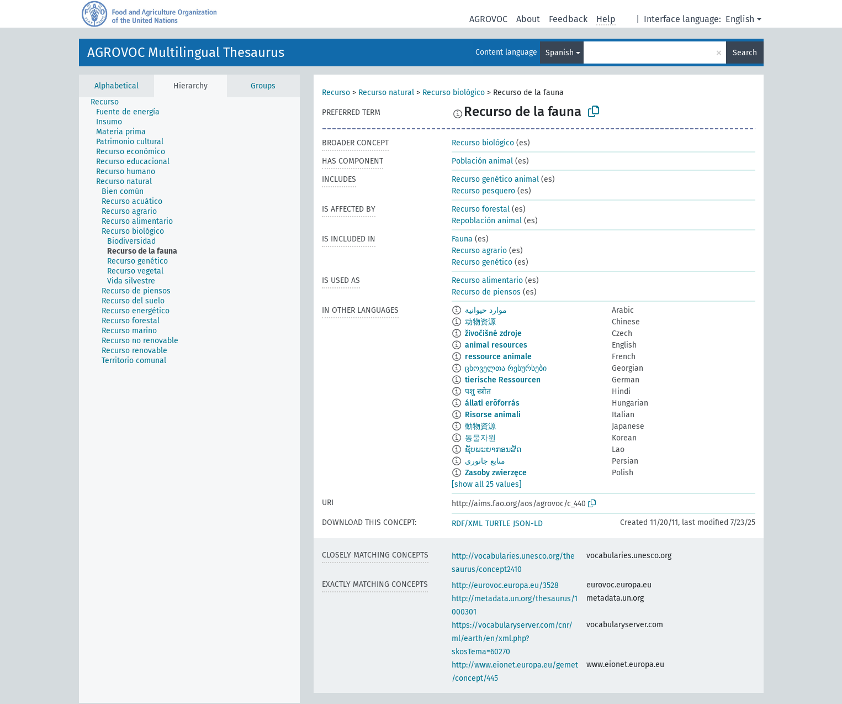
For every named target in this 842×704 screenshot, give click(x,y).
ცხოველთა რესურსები (506, 368)
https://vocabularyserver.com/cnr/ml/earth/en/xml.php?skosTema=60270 (512, 638)
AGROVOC (488, 19)
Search (745, 52)
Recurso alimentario (487, 280)
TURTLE (497, 523)
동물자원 (480, 438)
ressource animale (498, 356)
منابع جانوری (485, 461)
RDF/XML (467, 523)
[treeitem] (109, 102)
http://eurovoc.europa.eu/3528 (505, 585)
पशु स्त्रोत (478, 391)
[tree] (189, 400)
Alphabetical (116, 86)
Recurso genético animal (495, 179)
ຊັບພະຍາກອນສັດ (493, 449)
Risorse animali (493, 414)
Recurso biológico (453, 92)
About (528, 19)
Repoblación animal (487, 220)
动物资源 (480, 322)
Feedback (568, 19)
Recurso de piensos (486, 292)
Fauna (462, 239)
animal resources (496, 345)
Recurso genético (482, 262)
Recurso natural (386, 92)
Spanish (560, 52)
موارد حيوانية (486, 310)
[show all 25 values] (487, 484)
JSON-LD (528, 523)
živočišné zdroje (493, 333)
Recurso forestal (481, 209)
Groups (263, 86)
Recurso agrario (479, 250)
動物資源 (480, 426)
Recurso (336, 92)
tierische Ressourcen (503, 380)
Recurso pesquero (483, 191)
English (740, 19)
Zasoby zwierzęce (496, 472)
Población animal (482, 161)
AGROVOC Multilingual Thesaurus (185, 52)
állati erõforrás (492, 403)
